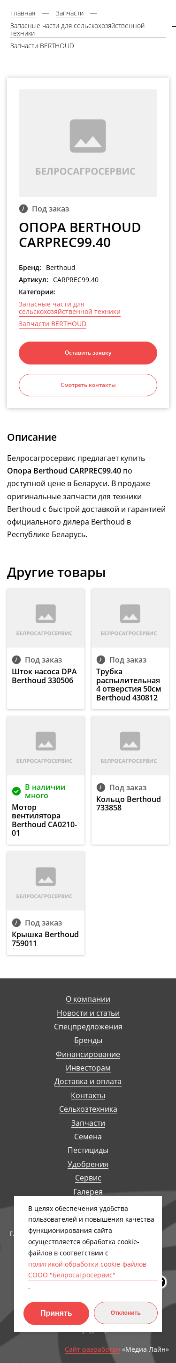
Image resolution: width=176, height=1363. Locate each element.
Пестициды (88, 1150)
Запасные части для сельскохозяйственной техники (70, 307)
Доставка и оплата (88, 1081)
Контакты (88, 1095)
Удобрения (88, 1164)
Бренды (88, 1040)
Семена (88, 1136)
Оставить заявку (88, 353)
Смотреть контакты (88, 385)
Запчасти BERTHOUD (52, 324)
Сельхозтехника (88, 1109)
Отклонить (126, 1313)
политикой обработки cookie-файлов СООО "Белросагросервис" (87, 1270)
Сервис (88, 1177)
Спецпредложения (88, 1026)
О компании (88, 999)
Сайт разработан (92, 1350)
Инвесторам (88, 1068)
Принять (56, 1313)
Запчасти (88, 1123)
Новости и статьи (88, 1013)
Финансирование (88, 1054)
